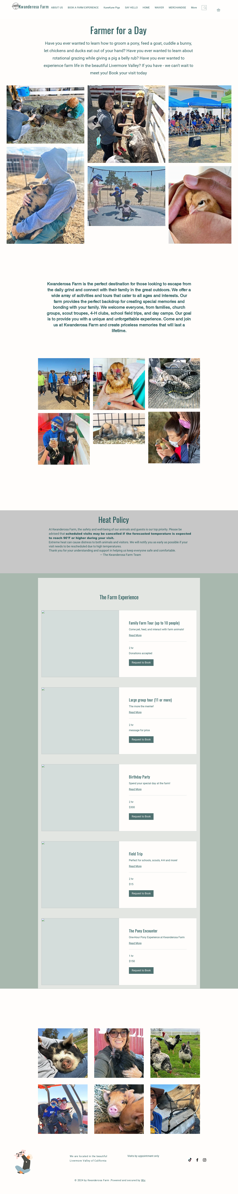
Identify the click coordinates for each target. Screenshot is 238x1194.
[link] (158, 623)
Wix (143, 1180)
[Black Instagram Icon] (204, 1160)
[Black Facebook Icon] (197, 1160)
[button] (220, 10)
